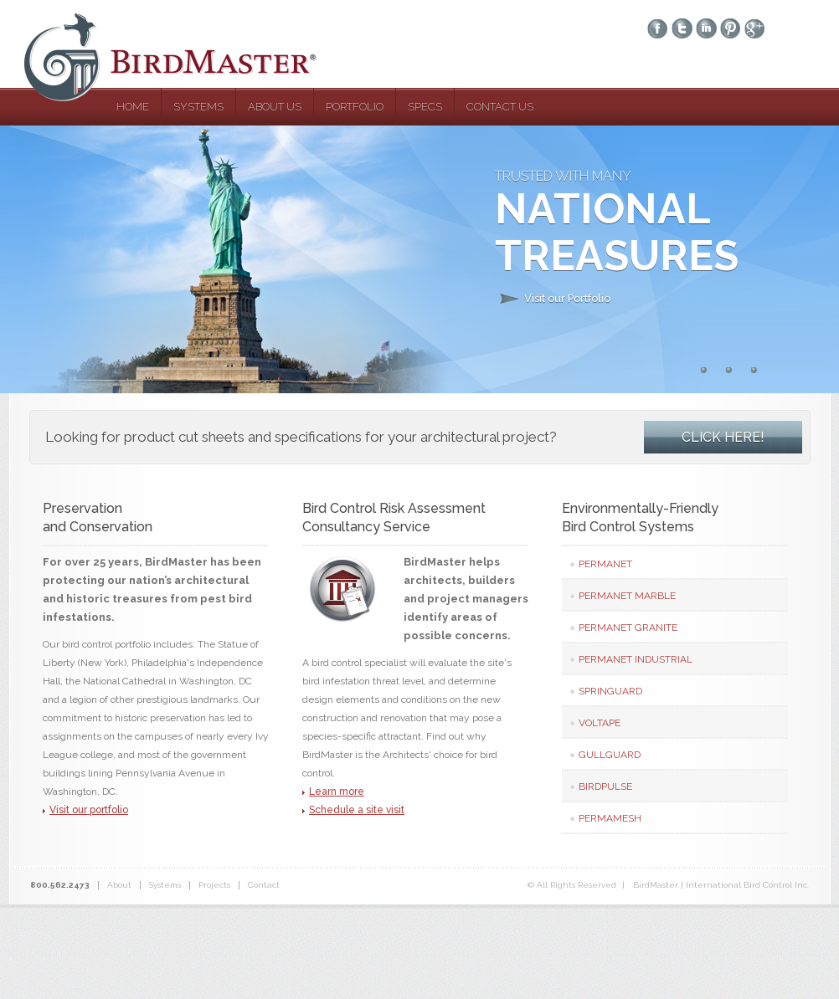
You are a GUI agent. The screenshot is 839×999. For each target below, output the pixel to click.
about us (274, 106)
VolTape (599, 723)
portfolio (354, 106)
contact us (499, 106)
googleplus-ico (755, 29)
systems (198, 106)
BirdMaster (181, 56)
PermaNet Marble (627, 596)
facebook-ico (658, 29)
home (132, 106)
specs (425, 106)
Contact (264, 884)
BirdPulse (605, 786)
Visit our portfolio (88, 810)
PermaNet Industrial (635, 659)
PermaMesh (610, 818)
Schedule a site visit (356, 810)
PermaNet (605, 564)
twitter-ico (682, 29)
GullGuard (610, 755)
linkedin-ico (706, 29)
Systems (165, 884)
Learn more (336, 791)
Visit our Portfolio (567, 298)
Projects (214, 884)
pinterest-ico (730, 29)
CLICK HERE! (723, 437)
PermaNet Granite (628, 627)
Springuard (610, 691)
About (119, 884)
